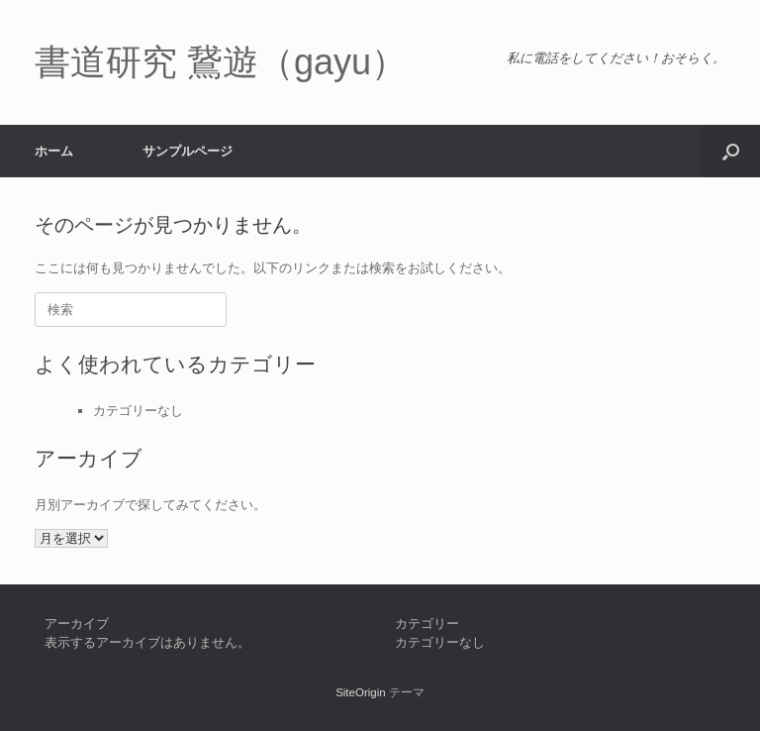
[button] (731, 151)
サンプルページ (187, 151)
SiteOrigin (360, 692)
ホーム (54, 151)
